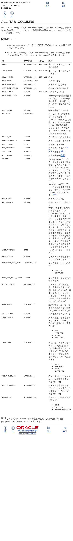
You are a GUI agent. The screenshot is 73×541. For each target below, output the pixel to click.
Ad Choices (31, 433)
